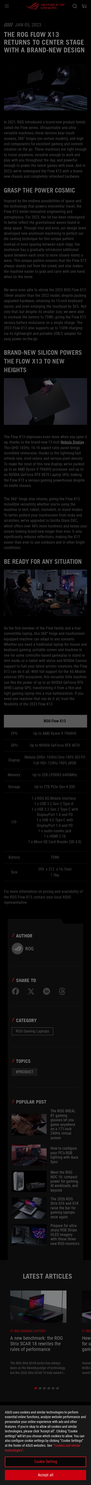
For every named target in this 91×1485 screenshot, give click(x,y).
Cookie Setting (45, 1461)
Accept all (45, 1475)
